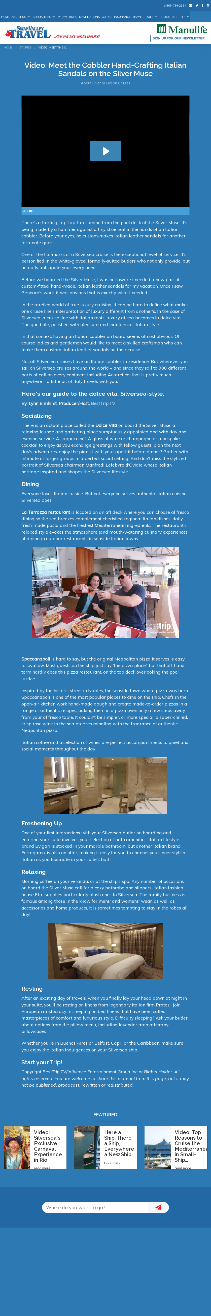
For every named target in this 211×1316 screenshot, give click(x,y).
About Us (19, 17)
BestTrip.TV (103, 403)
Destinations (89, 17)
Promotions (67, 17)
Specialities (42, 17)
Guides (107, 17)
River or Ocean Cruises (111, 83)
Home (5, 17)
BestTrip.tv (180, 17)
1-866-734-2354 (174, 5)
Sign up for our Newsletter (179, 38)
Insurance (122, 17)
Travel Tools (142, 17)
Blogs (165, 17)
